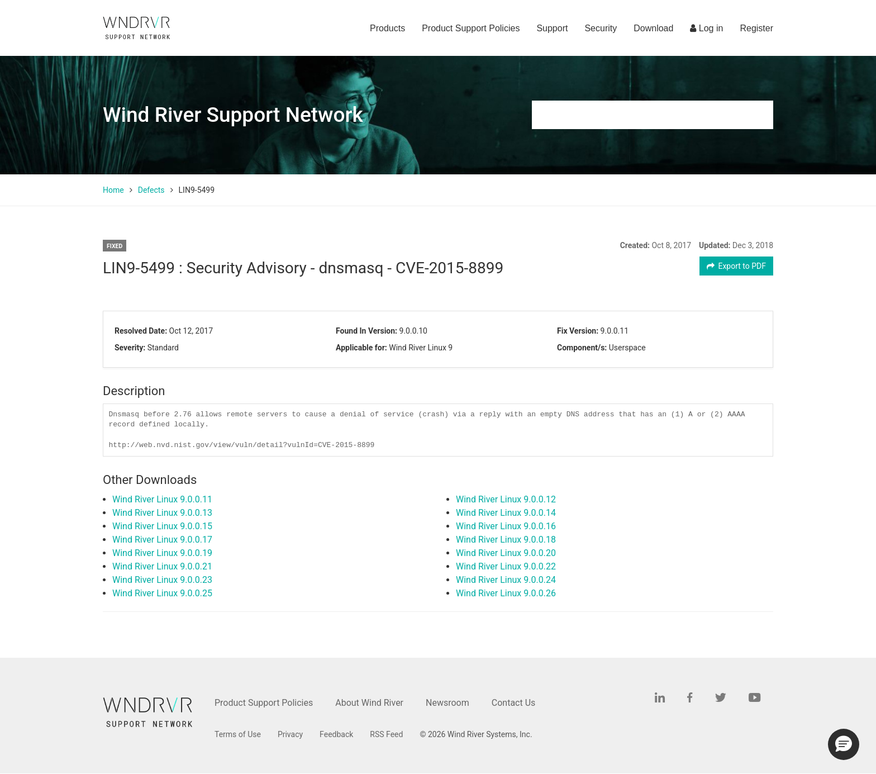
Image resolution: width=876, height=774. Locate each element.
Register (756, 28)
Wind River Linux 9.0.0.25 (162, 593)
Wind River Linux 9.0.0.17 (162, 539)
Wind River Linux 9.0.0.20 (506, 553)
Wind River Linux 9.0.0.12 (506, 499)
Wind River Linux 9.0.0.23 (162, 579)
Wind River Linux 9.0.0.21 (162, 566)
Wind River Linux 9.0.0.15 (162, 526)
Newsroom (447, 702)
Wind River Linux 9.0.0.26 (506, 593)
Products (387, 28)
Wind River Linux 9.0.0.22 (506, 566)
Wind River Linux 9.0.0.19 (162, 553)
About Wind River (369, 702)
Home (113, 190)
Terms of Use (238, 734)
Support (552, 28)
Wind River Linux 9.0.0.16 (506, 526)
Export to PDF (736, 266)
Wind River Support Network (233, 115)
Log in (706, 28)
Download (653, 28)
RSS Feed (386, 734)
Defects (151, 190)
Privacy (290, 734)
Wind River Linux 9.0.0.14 (506, 512)
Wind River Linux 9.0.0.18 (506, 539)
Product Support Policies (471, 28)
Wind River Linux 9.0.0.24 (506, 579)
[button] (843, 744)
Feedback (336, 734)
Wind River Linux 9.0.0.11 (162, 499)
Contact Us (514, 702)
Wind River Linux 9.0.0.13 (162, 512)
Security (600, 28)
